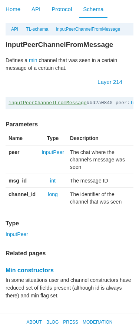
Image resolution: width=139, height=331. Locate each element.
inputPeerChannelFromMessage (88, 29)
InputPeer (53, 152)
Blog (52, 322)
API (36, 9)
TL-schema (37, 29)
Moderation (97, 322)
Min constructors (30, 270)
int (53, 181)
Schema (93, 9)
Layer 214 (113, 82)
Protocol (62, 9)
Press (70, 322)
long (52, 194)
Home (13, 9)
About (34, 322)
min (33, 60)
